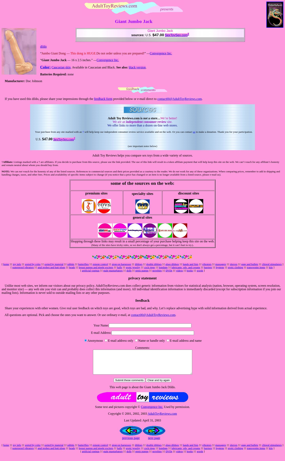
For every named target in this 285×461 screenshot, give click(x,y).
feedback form (103, 99)
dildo (43, 46)
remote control (100, 264)
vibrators (206, 264)
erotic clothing (235, 267)
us (194, 131)
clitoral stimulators (272, 264)
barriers (208, 267)
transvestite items (256, 267)
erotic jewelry (133, 267)
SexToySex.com (176, 35)
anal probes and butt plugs (51, 267)
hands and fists (190, 264)
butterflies (83, 264)
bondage (163, 267)
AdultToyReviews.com (162, 418)
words (200, 270)
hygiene (220, 267)
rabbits (70, 264)
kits (271, 267)
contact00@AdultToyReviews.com (179, 99)
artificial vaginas (91, 270)
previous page (131, 442)
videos (179, 270)
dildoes (138, 264)
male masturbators (113, 270)
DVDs (168, 270)
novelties (157, 270)
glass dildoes (172, 264)
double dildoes (154, 264)
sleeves (234, 264)
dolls (129, 270)
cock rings (149, 267)
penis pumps (142, 270)
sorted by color (33, 264)
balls (119, 267)
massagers (220, 264)
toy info (17, 264)
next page (154, 442)
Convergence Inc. (161, 53)
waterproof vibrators (23, 267)
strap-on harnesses (121, 264)
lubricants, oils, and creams (185, 267)
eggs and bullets (249, 264)
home (6, 264)
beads (72, 267)
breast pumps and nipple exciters (96, 267)
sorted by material (53, 264)
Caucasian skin (60, 67)
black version (137, 67)
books (190, 270)
